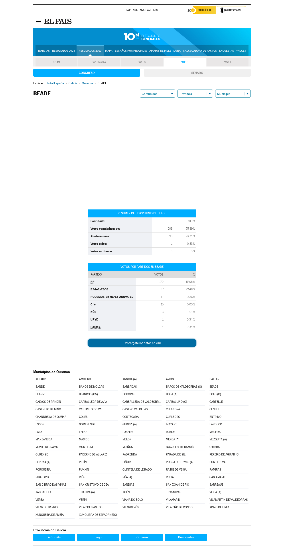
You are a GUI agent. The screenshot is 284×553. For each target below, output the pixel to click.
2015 (184, 63)
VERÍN (83, 500)
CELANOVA (173, 410)
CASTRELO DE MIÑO (48, 410)
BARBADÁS (129, 387)
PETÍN (83, 462)
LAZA (39, 432)
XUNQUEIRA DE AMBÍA (50, 515)
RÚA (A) (127, 477)
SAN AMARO (217, 477)
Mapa (108, 51)
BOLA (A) (171, 395)
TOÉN (126, 492)
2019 (56, 63)
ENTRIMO (215, 417)
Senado (197, 73)
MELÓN (127, 440)
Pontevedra (186, 538)
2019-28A (99, 63)
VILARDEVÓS (130, 508)
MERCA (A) (172, 440)
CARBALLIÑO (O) (176, 402)
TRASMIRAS (173, 492)
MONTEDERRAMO (47, 447)
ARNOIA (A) (129, 379)
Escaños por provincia (131, 51)
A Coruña (54, 538)
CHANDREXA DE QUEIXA (51, 417)
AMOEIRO (85, 379)
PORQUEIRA (43, 470)
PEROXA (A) (43, 462)
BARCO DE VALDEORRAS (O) (184, 387)
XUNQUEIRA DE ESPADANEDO (98, 515)
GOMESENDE (87, 425)
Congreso (87, 73)
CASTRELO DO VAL (91, 410)
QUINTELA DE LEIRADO (137, 470)
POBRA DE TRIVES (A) (179, 462)
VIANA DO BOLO (132, 500)
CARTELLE (216, 402)
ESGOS (40, 425)
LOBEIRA (127, 432)
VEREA (40, 500)
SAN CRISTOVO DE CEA (94, 485)
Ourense (142, 538)
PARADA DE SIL (175, 455)
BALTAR (214, 379)
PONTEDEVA (217, 462)
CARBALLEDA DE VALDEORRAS (142, 402)
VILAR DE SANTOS (91, 508)
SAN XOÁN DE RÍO (177, 485)
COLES (83, 417)
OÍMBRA (214, 447)
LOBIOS (171, 432)
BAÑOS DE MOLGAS (91, 387)
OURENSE (42, 455)
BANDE (40, 387)
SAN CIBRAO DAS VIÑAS (51, 485)
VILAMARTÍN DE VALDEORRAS (228, 500)
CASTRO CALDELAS (135, 410)
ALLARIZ (41, 379)
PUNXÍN (84, 470)
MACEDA (215, 432)
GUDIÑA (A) (129, 425)
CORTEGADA (130, 417)
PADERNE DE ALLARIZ (93, 455)
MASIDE (84, 440)
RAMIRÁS (215, 470)
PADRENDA (129, 455)
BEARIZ (40, 395)
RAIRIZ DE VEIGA (176, 470)
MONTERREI (86, 447)
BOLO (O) (215, 395)
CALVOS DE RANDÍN (48, 402)
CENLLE (214, 410)
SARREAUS (216, 485)
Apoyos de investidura (165, 51)
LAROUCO (215, 425)
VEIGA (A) (215, 492)
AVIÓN (170, 379)
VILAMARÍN (173, 500)
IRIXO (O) (171, 425)
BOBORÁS (128, 395)
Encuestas (226, 51)
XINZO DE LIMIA (219, 508)
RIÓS (82, 477)
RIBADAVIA (42, 477)
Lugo (98, 538)
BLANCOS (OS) (88, 395)
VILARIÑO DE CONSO (179, 508)
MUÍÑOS (127, 447)
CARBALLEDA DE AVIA (93, 402)
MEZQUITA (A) (218, 440)
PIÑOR (126, 462)
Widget (241, 51)
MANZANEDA (44, 440)
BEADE (213, 387)
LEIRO (83, 432)
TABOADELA (43, 492)
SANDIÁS (128, 485)
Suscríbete (206, 10)
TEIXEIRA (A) (87, 492)
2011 (227, 63)
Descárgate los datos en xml (142, 343)
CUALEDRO (173, 417)
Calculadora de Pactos (200, 51)
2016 (142, 63)
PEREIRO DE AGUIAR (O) (224, 455)
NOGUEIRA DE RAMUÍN (180, 447)
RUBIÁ (170, 477)
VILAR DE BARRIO (47, 508)
